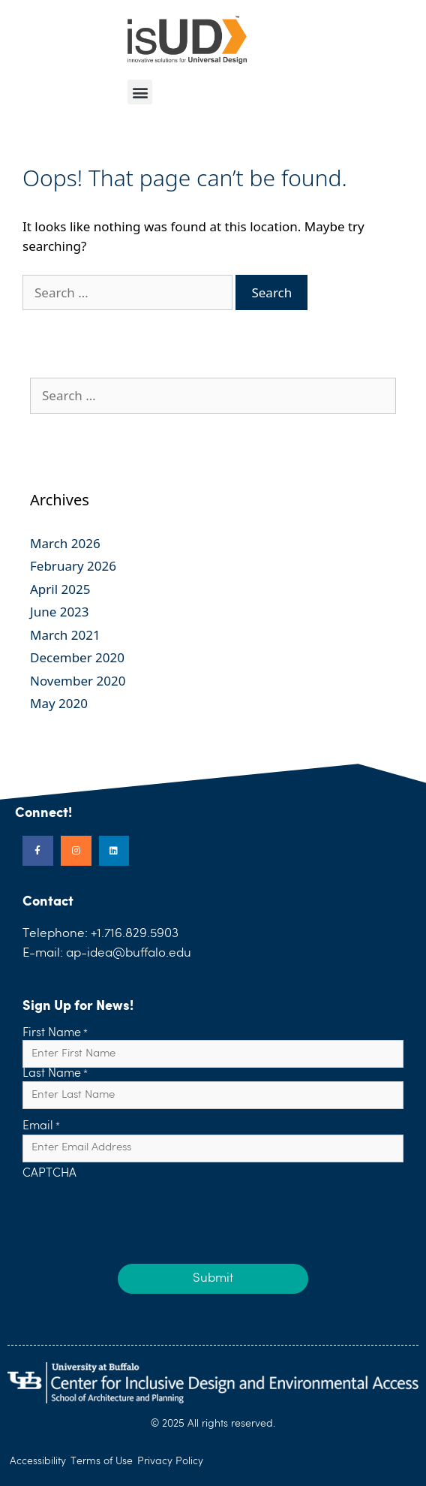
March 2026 (65, 543)
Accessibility (38, 1461)
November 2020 (77, 680)
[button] (140, 92)
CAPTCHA (49, 1174)
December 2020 (77, 657)
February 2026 (73, 565)
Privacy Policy (170, 1461)
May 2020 (59, 703)
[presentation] (136, 1210)
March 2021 (65, 635)
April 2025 (60, 589)
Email (41, 1127)
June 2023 (59, 611)
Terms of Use (101, 1461)
